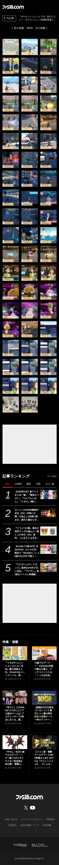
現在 (7, 484)
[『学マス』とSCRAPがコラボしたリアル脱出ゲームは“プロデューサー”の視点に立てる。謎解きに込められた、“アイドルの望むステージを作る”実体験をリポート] (15, 698)
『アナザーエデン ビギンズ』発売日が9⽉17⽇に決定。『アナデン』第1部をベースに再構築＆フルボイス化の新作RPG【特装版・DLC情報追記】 (27, 569)
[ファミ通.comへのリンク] (13, 7)
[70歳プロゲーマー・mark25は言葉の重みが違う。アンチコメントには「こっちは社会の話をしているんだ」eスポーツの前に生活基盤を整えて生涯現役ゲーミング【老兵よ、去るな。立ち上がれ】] (44, 653)
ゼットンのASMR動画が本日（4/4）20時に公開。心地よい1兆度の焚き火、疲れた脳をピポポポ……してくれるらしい (27, 515)
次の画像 (40, 28)
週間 (28, 484)
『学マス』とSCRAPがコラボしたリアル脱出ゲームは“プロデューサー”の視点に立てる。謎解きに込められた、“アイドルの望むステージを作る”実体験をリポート (15, 713)
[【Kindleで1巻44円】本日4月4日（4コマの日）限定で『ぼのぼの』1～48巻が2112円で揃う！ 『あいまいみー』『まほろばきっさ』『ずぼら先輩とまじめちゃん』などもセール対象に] (48, 549)
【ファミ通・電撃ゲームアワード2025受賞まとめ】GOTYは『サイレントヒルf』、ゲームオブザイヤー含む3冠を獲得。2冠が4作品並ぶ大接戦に (44, 758)
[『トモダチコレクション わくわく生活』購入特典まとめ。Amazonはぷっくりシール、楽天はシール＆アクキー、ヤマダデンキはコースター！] (15, 653)
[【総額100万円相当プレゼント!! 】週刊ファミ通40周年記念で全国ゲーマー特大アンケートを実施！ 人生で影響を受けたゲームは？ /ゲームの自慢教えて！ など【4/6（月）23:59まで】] (44, 698)
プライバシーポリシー (32, 819)
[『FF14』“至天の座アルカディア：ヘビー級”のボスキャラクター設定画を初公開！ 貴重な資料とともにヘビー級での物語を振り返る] (15, 742)
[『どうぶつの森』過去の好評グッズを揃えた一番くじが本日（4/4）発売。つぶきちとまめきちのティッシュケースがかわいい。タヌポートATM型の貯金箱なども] (48, 531)
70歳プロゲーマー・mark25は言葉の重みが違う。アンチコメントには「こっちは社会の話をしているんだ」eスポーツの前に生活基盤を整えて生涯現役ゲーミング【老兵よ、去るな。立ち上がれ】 (43, 669)
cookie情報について (29, 825)
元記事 (8, 18)
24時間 (17, 484)
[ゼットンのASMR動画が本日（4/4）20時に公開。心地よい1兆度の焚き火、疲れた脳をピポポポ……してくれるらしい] (48, 512)
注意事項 (12, 825)
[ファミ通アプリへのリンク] (20, 845)
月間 (38, 484)
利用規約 (50, 819)
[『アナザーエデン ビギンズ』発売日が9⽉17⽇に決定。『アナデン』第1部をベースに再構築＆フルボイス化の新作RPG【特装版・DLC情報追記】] (48, 567)
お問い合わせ (11, 819)
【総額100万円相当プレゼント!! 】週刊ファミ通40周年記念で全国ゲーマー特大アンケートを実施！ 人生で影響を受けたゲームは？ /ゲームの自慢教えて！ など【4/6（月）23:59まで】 (43, 713)
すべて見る (52, 476)
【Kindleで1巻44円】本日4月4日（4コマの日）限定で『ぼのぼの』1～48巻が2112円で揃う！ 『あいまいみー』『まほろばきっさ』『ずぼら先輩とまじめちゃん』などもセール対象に (27, 551)
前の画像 (19, 28)
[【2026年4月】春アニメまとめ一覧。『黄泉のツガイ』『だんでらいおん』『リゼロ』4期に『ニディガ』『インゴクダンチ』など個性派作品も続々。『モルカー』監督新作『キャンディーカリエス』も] (48, 494)
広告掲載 (46, 825)
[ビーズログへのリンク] (40, 845)
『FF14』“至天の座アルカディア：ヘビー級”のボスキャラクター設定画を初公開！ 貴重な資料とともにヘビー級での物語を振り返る (15, 758)
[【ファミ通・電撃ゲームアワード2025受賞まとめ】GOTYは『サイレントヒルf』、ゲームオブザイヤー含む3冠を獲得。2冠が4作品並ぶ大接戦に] (44, 742)
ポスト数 (49, 484)
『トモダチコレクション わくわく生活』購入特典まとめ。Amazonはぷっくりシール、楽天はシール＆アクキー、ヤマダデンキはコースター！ (15, 669)
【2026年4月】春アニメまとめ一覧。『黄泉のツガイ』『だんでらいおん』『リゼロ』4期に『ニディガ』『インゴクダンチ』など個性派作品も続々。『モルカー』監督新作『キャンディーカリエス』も (27, 496)
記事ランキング (16, 476)
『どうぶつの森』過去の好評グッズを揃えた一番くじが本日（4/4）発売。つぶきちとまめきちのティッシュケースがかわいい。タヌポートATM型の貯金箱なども (27, 533)
